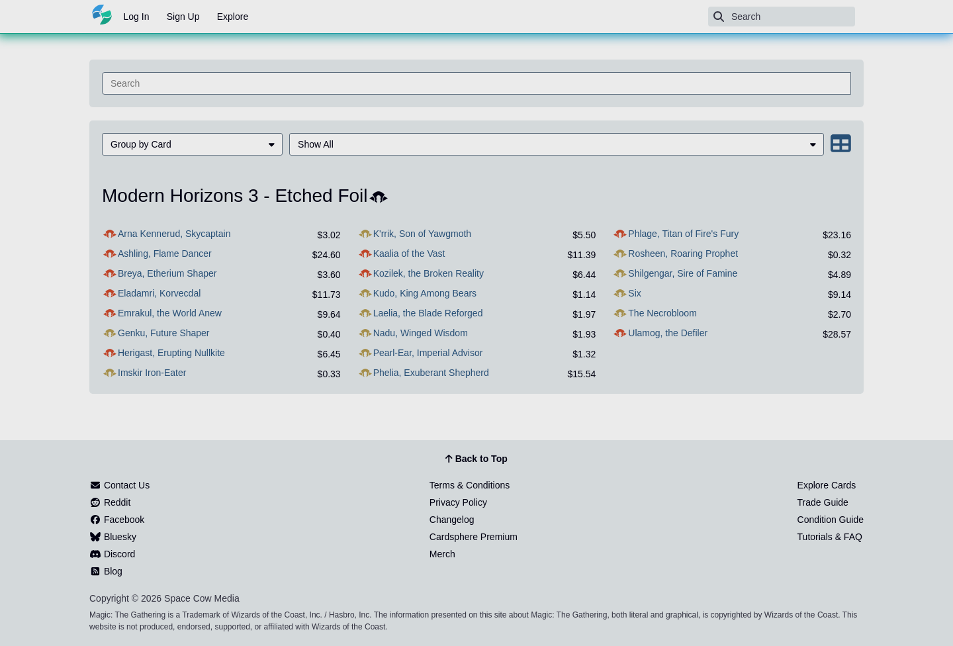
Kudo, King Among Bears (424, 293)
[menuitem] (192, 144)
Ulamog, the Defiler (667, 333)
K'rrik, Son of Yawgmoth (422, 233)
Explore (232, 16)
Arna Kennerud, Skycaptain (174, 233)
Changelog (452, 519)
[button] (192, 144)
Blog (105, 571)
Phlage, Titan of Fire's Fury (683, 233)
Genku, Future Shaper (164, 333)
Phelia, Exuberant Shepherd (431, 372)
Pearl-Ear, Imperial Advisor (428, 352)
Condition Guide (830, 519)
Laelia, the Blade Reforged (428, 313)
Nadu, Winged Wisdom (420, 333)
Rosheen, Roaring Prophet (683, 253)
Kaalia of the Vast (409, 253)
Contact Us (119, 485)
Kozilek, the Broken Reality (428, 273)
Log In (137, 16)
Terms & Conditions (470, 485)
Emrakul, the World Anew (170, 313)
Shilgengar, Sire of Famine (682, 273)
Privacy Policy (458, 502)
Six (634, 293)
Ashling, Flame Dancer (165, 253)
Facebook (116, 519)
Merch (442, 554)
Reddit (109, 502)
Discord (112, 554)
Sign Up (183, 16)
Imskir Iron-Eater (152, 372)
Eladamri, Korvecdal (159, 293)
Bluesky (112, 536)
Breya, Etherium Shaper (167, 273)
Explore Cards (826, 485)
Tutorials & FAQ (829, 536)
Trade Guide (822, 502)
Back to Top (476, 459)
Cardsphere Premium (474, 536)
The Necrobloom (662, 313)
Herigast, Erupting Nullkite (171, 352)
